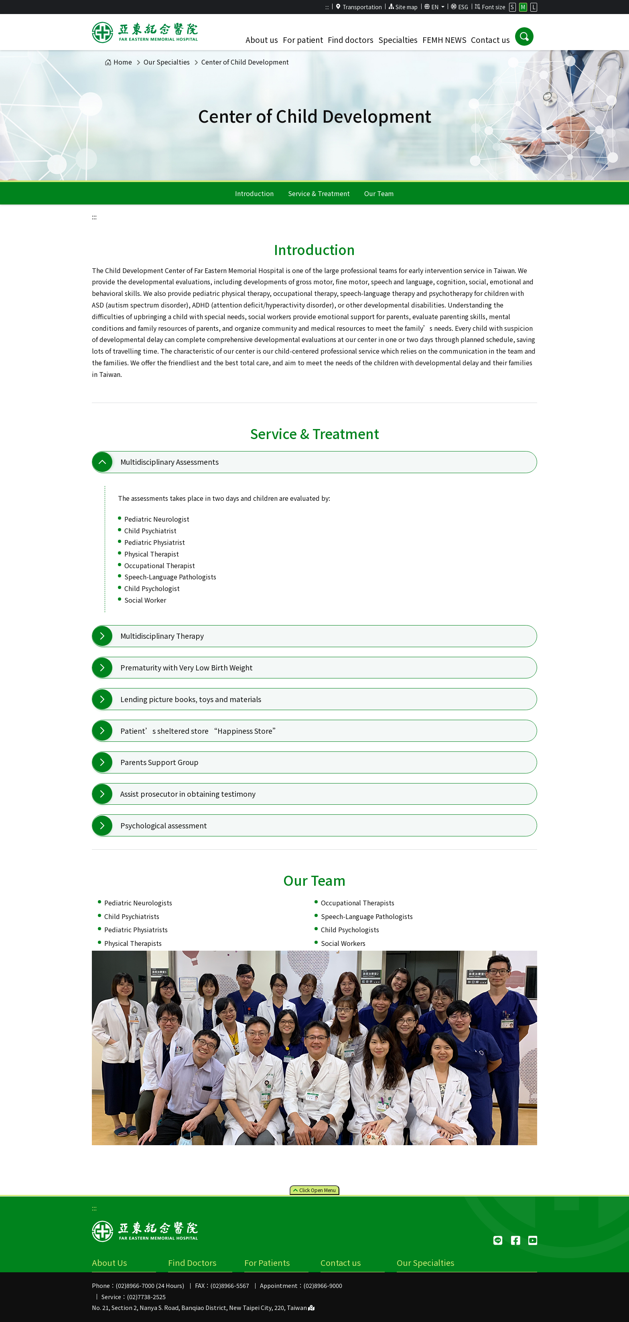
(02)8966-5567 (229, 1285)
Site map (403, 7)
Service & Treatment (319, 193)
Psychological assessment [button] (163, 825)
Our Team (379, 193)
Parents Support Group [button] (159, 762)
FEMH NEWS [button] (444, 39)
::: (327, 7)
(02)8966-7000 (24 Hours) (150, 1285)
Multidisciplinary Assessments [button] (169, 462)
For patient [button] (303, 39)
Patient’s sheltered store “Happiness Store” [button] (200, 731)
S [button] (512, 7)
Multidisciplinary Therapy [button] (162, 636)
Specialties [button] (398, 39)
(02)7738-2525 (146, 1296)
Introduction (254, 193)
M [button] (523, 7)
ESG (459, 7)
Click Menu (314, 1190)
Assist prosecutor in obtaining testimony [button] (188, 794)
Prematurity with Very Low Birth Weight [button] (186, 667)
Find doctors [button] (350, 39)
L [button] (534, 7)
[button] (524, 36)
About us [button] (262, 39)
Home (118, 62)
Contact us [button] (490, 39)
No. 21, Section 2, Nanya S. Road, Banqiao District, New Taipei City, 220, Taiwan (203, 1307)
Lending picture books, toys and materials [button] (190, 699)
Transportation (358, 7)
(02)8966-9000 (322, 1285)
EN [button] (432, 7)
